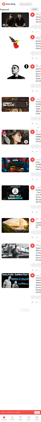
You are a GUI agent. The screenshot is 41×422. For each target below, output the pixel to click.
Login (34, 9)
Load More (24, 310)
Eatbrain (38, 160)
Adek (37, 219)
